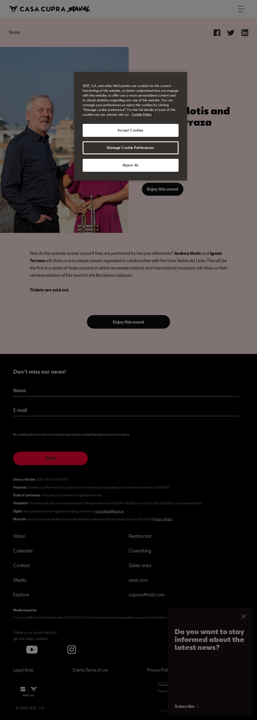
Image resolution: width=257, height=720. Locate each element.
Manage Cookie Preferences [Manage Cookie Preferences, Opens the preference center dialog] (130, 148)
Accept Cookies (130, 130)
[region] (130, 126)
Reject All (131, 165)
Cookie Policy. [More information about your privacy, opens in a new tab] (141, 114)
